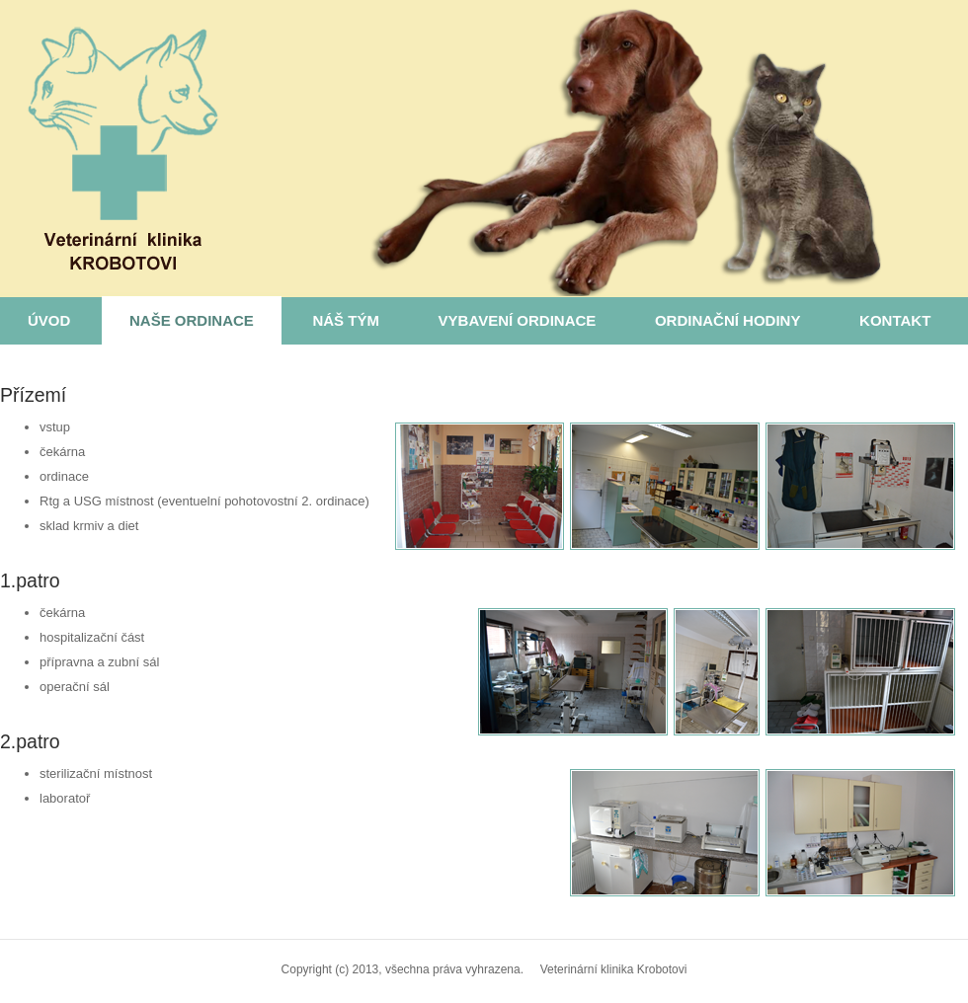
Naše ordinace (191, 320)
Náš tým (345, 320)
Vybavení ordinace (518, 320)
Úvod (49, 320)
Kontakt (894, 320)
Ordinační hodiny (728, 320)
